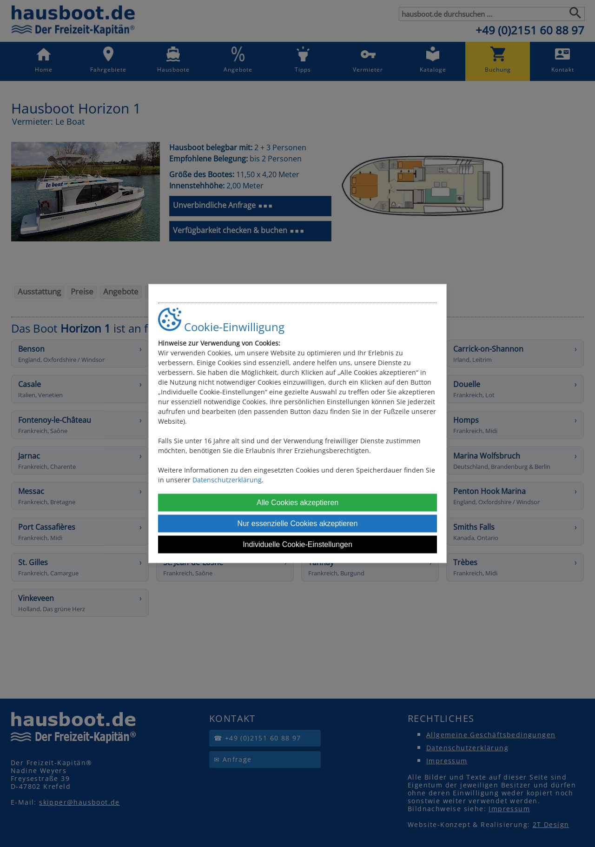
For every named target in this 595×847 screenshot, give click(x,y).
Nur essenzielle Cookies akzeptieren (298, 523)
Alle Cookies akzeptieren (297, 503)
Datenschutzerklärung (227, 479)
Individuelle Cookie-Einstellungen (297, 544)
